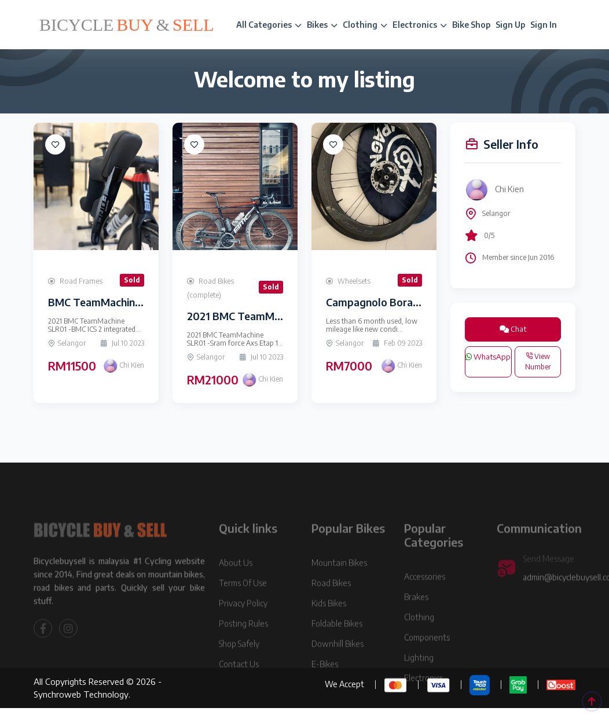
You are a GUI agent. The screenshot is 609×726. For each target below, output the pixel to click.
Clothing (365, 25)
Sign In (543, 25)
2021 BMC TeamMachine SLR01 (262, 315)
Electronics (419, 25)
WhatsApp (488, 356)
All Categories (269, 25)
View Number (538, 361)
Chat (513, 328)
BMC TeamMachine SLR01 (110, 302)
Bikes (322, 25)
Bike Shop (471, 25)
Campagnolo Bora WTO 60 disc (402, 302)
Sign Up (510, 25)
